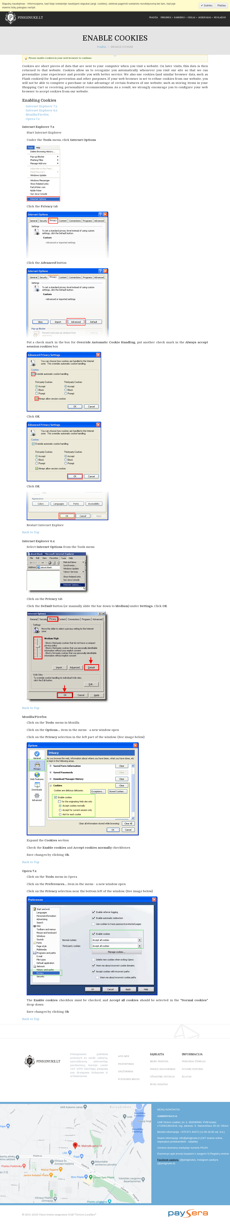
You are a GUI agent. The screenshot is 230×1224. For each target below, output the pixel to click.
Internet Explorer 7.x (41, 106)
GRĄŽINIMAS (125, 1071)
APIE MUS (123, 1056)
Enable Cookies (115, 38)
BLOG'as (186, 1076)
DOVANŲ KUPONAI (192, 1069)
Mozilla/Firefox (37, 114)
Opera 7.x (33, 119)
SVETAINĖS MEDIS (129, 1079)
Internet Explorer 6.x (42, 110)
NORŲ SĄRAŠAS (159, 1084)
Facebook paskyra (168, 1159)
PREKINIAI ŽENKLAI (194, 1061)
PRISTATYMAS (126, 1064)
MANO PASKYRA (159, 1061)
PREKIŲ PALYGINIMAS (162, 1069)
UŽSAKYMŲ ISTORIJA (162, 1076)
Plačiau (221, 5)
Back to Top (30, 532)
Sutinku (207, 5)
